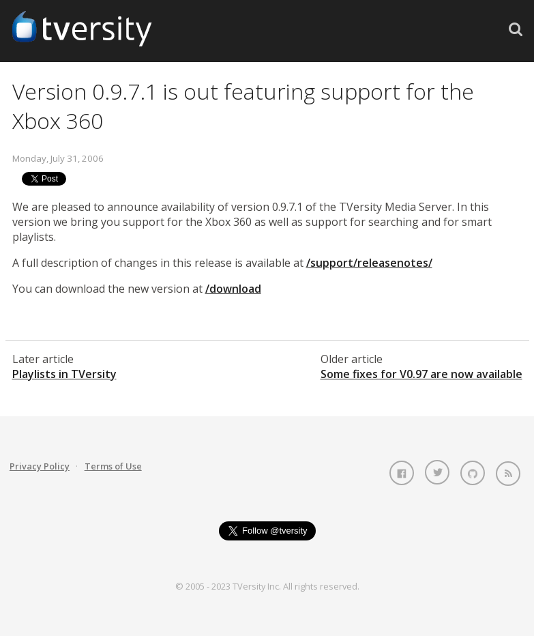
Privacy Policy (40, 466)
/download (233, 288)
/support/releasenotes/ (369, 262)
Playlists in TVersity (64, 373)
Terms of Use (113, 466)
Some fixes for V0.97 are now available (421, 373)
